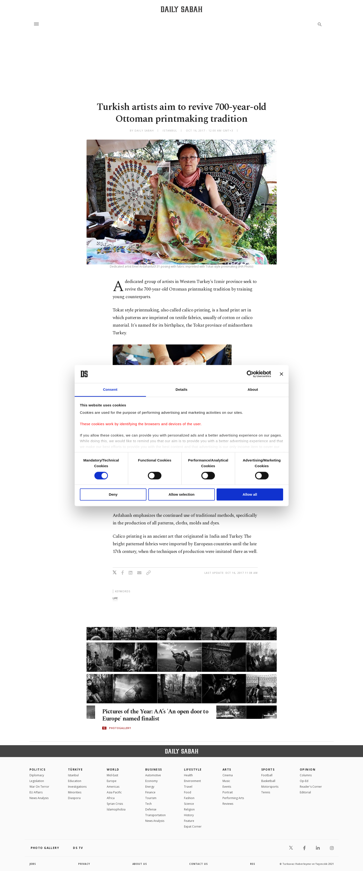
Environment (192, 781)
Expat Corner (193, 826)
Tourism (150, 798)
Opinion (307, 769)
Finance (150, 792)
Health (188, 775)
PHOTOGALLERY (120, 728)
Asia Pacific (114, 792)
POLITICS (37, 769)
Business (153, 769)
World (113, 769)
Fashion (189, 798)
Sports (268, 769)
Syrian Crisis (115, 804)
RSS (252, 864)
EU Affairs (36, 792)
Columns (306, 775)
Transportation (155, 815)
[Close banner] (281, 374)
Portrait (228, 792)
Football (266, 775)
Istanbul (73, 775)
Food (187, 792)
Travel (188, 787)
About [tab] (253, 390)
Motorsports (269, 787)
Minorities (74, 792)
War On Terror (39, 787)
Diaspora (74, 798)
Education (74, 781)
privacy (84, 864)
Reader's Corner (311, 787)
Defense (150, 809)
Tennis (265, 792)
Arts (227, 769)
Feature (189, 821)
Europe (111, 781)
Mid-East (112, 775)
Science (189, 804)
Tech (148, 804)
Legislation (36, 781)
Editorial (305, 792)
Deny (113, 495)
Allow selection (181, 495)
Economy (151, 781)
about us (139, 864)
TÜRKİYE (75, 769)
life (115, 598)
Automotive (153, 775)
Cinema (228, 775)
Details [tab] (182, 390)
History (189, 815)
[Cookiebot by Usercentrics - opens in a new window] (250, 373)
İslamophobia (116, 809)
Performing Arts (233, 798)
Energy (149, 787)
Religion (189, 809)
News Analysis (38, 798)
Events (227, 787)
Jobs (32, 864)
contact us (198, 864)
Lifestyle (193, 769)
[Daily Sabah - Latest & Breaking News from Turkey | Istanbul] (181, 9)
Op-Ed (304, 781)
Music (226, 781)
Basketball (268, 781)
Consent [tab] (110, 390)
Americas (113, 787)
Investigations (77, 787)
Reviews (228, 804)
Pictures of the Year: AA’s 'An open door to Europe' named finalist (153, 715)
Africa (111, 798)
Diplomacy (36, 775)
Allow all (250, 495)
